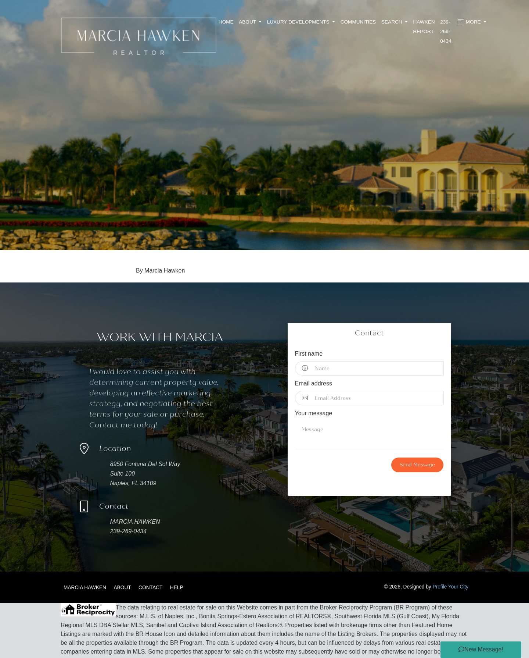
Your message (313, 413)
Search (392, 22)
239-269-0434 (445, 31)
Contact (150, 587)
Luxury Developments (299, 22)
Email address (313, 383)
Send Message (417, 465)
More (469, 22)
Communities (358, 22)
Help (176, 587)
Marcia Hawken (85, 587)
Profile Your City (451, 587)
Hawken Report (424, 26)
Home (226, 22)
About (248, 22)
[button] (480, 649)
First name (309, 354)
